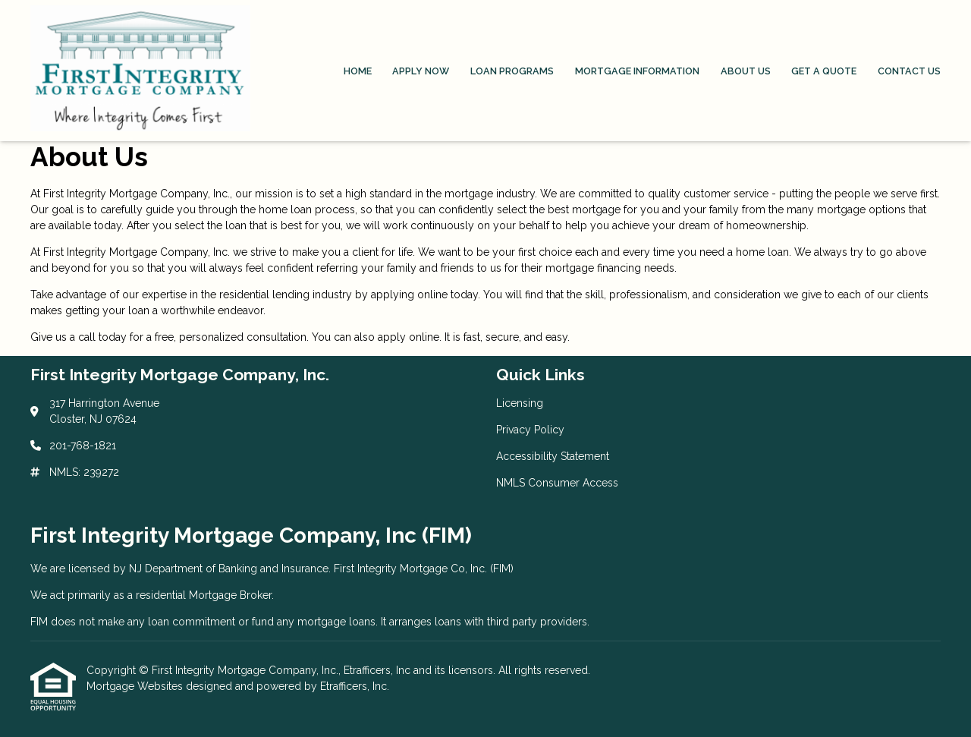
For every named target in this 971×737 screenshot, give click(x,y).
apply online (408, 337)
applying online (409, 294)
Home (358, 71)
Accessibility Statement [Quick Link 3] (552, 456)
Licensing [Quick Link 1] (519, 403)
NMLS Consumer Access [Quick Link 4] (557, 483)
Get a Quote (823, 71)
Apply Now (420, 71)
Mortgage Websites (136, 686)
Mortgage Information (637, 71)
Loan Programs (512, 71)
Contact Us (909, 71)
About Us (746, 71)
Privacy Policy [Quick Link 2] (530, 430)
